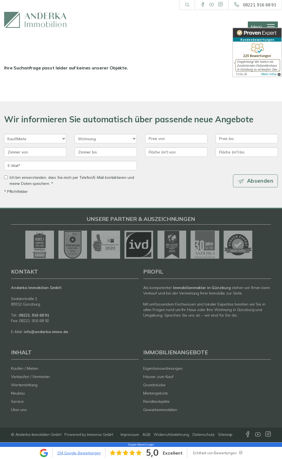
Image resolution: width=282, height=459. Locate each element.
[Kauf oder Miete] (35, 138)
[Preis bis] (247, 138)
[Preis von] (176, 138)
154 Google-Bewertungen (79, 453)
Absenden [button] (260, 180)
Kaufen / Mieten (24, 368)
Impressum (130, 434)
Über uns (19, 409)
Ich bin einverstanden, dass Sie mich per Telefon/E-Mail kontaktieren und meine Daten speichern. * (69, 180)
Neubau (18, 393)
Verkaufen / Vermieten (30, 376)
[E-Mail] (70, 165)
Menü (256, 26)
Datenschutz (203, 434)
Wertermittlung (24, 384)
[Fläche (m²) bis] (247, 152)
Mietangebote (155, 393)
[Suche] (187, 5)
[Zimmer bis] (106, 152)
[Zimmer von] (35, 152)
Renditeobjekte (156, 401)
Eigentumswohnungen (163, 368)
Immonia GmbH (100, 434)
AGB (146, 434)
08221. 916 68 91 (259, 4)
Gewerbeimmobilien (160, 409)
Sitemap (225, 434)
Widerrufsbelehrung (171, 434)
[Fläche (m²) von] (176, 152)
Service (17, 401)
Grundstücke (154, 384)
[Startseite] (35, 20)
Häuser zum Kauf (158, 376)
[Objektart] (106, 138)
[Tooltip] (240, 452)
